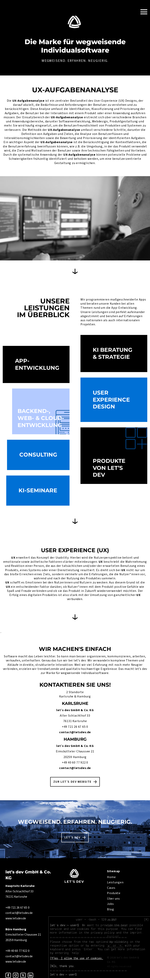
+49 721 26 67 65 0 (75, 727)
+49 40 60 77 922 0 (75, 762)
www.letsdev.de (15, 918)
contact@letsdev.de (75, 732)
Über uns (113, 898)
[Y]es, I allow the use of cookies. (76, 958)
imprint (136, 932)
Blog (110, 909)
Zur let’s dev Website (72, 782)
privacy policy (103, 932)
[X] (146, 919)
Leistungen (115, 882)
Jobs (110, 904)
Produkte (114, 893)
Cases (111, 888)
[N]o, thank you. (62, 966)
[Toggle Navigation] (144, 11)
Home (111, 877)
